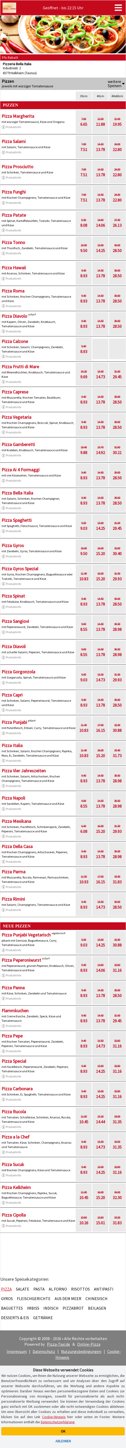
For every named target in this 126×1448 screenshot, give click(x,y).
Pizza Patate (14, 215)
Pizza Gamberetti (18, 444)
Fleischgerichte (34, 1298)
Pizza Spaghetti (17, 520)
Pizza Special (14, 1061)
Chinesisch (96, 1298)
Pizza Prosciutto (17, 167)
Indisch (51, 1308)
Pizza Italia (12, 745)
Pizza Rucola (14, 1112)
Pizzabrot (73, 1308)
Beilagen (97, 1308)
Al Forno (58, 1289)
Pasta (39, 1289)
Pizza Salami (14, 141)
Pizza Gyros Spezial (20, 569)
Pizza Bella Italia (17, 493)
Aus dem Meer (68, 1298)
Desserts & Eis (15, 1317)
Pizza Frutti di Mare (20, 367)
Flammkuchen (15, 1011)
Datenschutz (44, 1351)
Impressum (17, 1351)
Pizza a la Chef (16, 1137)
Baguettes (12, 1308)
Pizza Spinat (13, 596)
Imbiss (33, 1308)
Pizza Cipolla (14, 1215)
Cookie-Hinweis (54, 1416)
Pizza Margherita (18, 116)
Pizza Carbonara (17, 1089)
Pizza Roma (13, 291)
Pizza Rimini (13, 899)
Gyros (7, 1298)
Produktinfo (11, 127)
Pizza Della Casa (17, 846)
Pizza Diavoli (14, 646)
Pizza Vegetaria (16, 417)
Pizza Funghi (14, 192)
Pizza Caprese (15, 392)
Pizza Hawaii (14, 268)
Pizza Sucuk (13, 1164)
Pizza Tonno (13, 242)
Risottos (80, 1289)
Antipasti (103, 1289)
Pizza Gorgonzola (18, 672)
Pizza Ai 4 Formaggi (21, 470)
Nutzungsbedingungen (81, 1351)
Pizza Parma (13, 872)
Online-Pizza (88, 1344)
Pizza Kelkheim (16, 1187)
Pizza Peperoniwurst (21, 960)
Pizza (6, 1289)
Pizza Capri (12, 695)
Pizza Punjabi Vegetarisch (26, 935)
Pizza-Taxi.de (58, 1344)
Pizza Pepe (12, 1036)
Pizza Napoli (13, 798)
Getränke (43, 1317)
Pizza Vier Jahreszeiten (24, 771)
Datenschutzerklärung (58, 1422)
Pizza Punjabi (14, 722)
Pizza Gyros (13, 545)
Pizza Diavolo (14, 316)
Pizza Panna (13, 988)
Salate (22, 1289)
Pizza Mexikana (16, 821)
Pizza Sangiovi (15, 621)
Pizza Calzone (15, 341)
